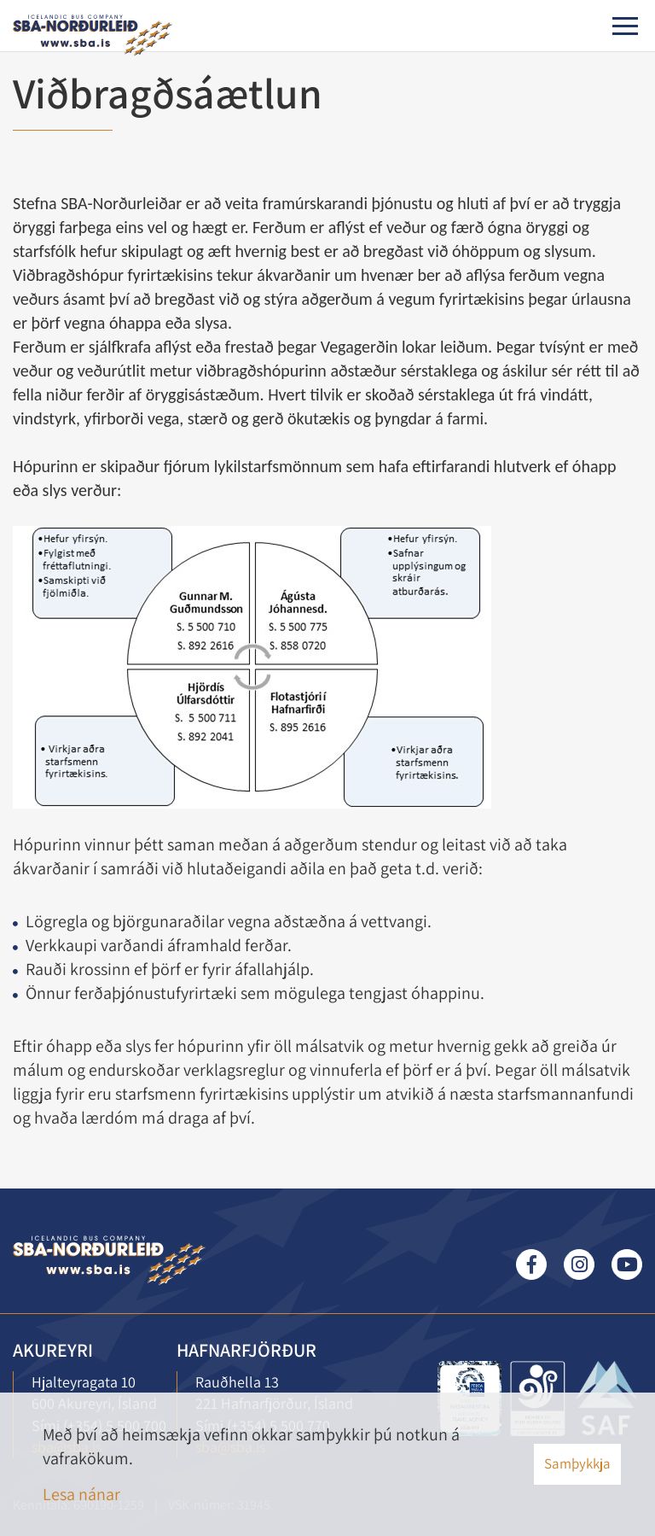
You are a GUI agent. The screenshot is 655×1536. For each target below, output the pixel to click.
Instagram (579, 1264)
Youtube (627, 1264)
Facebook (531, 1264)
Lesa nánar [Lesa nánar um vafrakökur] (81, 1494)
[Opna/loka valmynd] (625, 26)
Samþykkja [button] (577, 1463)
